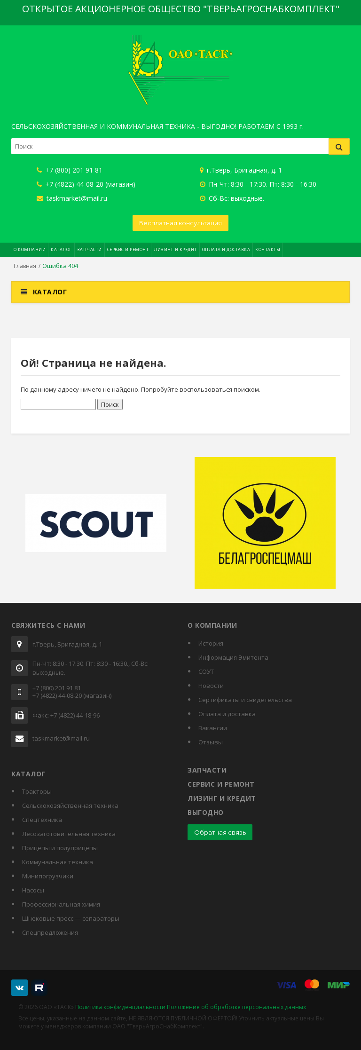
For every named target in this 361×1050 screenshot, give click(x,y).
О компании (30, 249)
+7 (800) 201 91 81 (69, 170)
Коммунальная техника (57, 862)
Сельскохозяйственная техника (70, 805)
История (210, 643)
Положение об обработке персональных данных (236, 1007)
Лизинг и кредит (175, 249)
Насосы (33, 890)
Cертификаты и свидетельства (245, 699)
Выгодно (206, 812)
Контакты (267, 249)
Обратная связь (220, 832)
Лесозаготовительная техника (69, 833)
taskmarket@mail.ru (72, 198)
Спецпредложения (50, 932)
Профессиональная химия (61, 904)
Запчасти (89, 249)
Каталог (61, 249)
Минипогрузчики (47, 876)
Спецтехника (42, 819)
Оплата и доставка (226, 249)
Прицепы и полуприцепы (60, 848)
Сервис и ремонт (128, 249)
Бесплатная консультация (180, 223)
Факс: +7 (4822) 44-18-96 (66, 715)
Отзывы (210, 742)
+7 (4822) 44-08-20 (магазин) (86, 184)
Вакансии (212, 728)
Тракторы (37, 791)
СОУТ (206, 671)
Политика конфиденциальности (120, 1007)
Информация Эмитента (233, 657)
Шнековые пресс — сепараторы (70, 918)
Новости (211, 685)
